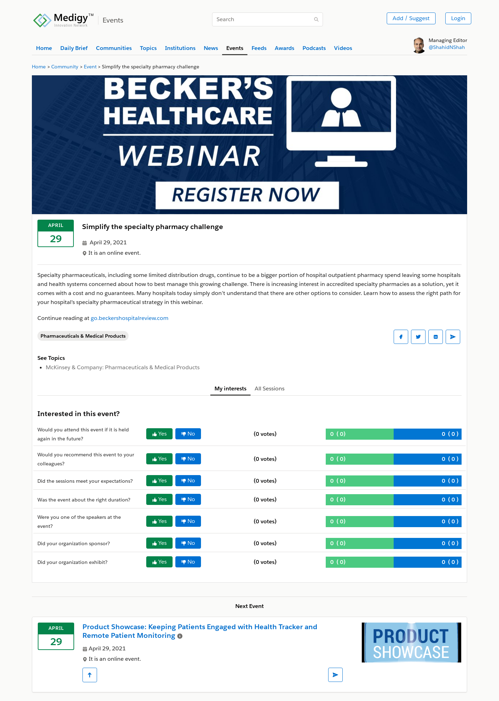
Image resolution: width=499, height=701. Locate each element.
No (188, 433)
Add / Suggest (411, 18)
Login (458, 18)
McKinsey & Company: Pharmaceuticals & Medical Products (123, 367)
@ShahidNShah (447, 47)
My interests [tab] (230, 388)
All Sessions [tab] (269, 388)
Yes (159, 433)
